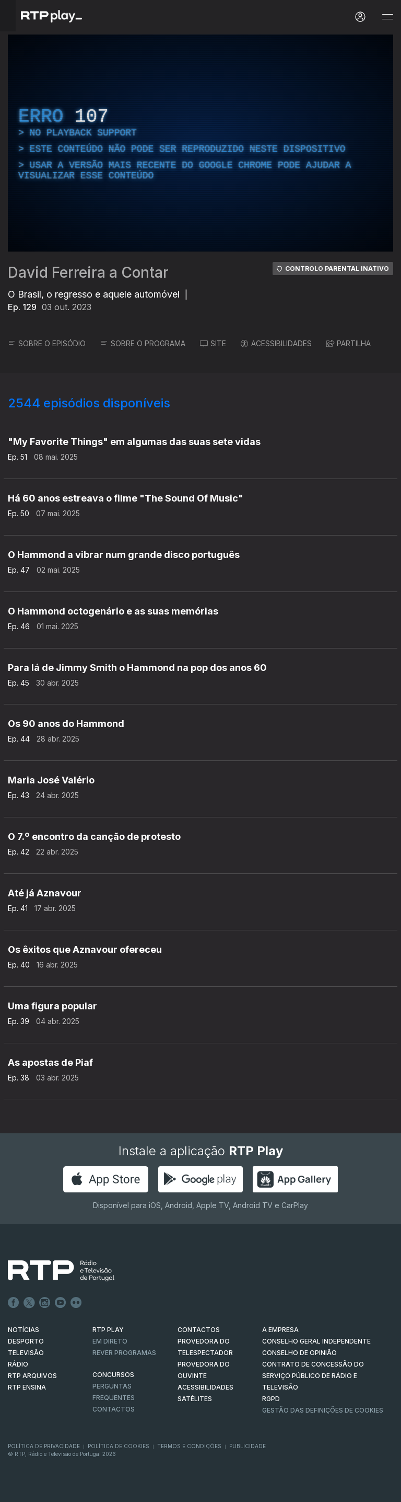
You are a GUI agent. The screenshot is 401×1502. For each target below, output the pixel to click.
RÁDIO (18, 1364)
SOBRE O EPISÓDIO (47, 343)
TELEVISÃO (26, 1353)
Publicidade (247, 1446)
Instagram (45, 1302)
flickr (76, 1302)
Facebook (13, 1302)
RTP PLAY (108, 1330)
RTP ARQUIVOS (32, 1376)
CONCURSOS (113, 1375)
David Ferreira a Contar (88, 272)
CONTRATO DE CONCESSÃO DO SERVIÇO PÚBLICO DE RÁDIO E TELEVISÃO (313, 1375)
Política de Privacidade (44, 1446)
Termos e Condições (189, 1446)
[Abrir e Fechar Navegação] (387, 17)
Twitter (29, 1302)
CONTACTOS (199, 1330)
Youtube (60, 1302)
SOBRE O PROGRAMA (142, 343)
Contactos (113, 1409)
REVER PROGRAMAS (124, 1353)
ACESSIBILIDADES (276, 343)
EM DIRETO (109, 1341)
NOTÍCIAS (23, 1330)
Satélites (195, 1399)
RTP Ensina (27, 1387)
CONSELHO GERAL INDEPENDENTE (316, 1341)
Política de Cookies (118, 1446)
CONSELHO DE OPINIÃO (299, 1353)
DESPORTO (26, 1341)
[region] (200, 143)
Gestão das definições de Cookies (322, 1410)
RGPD (271, 1399)
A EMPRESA (280, 1330)
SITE (213, 343)
